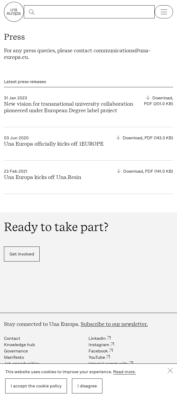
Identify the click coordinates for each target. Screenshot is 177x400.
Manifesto (14, 357)
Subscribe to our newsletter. (114, 324)
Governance (16, 351)
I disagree (87, 386)
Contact (12, 338)
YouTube (96, 357)
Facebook (98, 351)
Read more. (124, 372)
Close (170, 370)
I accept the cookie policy (36, 386)
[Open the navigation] (164, 11)
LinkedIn (97, 338)
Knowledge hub (19, 344)
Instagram (98, 344)
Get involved (21, 254)
